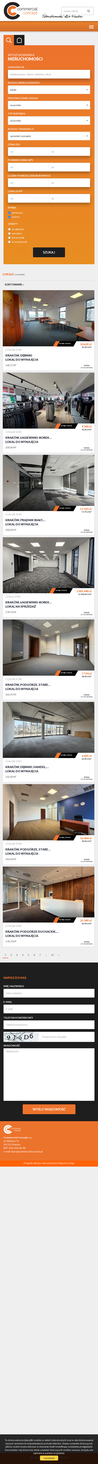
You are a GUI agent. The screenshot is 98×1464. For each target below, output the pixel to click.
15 (52, 954)
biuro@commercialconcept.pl (27, 1151)
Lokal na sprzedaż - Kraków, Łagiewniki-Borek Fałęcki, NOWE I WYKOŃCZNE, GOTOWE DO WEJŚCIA (48, 577)
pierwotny (15, 212)
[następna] (58, 955)
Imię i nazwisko (13, 986)
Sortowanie (14, 284)
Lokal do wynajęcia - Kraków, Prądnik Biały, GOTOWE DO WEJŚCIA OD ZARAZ (48, 495)
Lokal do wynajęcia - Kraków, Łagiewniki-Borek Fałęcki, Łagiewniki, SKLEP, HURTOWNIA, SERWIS (48, 413)
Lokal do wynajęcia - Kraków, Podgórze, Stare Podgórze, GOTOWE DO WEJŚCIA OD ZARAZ (48, 660)
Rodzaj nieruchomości (24, 82)
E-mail (7, 1001)
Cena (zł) (14, 144)
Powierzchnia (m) (20, 159)
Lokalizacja (16, 67)
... (46, 954)
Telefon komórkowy (18, 1017)
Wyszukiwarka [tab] (8, 40)
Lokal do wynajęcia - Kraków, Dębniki (48, 330)
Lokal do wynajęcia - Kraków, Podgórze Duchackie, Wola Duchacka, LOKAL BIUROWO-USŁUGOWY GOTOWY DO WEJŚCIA (48, 907)
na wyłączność (17, 241)
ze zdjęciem (16, 229)
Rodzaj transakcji (21, 128)
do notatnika (87, 366)
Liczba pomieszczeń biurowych (29, 175)
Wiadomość (11, 1045)
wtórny (14, 216)
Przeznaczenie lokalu (23, 98)
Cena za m (15, 191)
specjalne (15, 233)
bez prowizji (16, 237)
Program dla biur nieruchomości (41, 1163)
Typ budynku (16, 113)
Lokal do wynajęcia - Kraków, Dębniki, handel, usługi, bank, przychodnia (48, 742)
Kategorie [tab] (19, 40)
